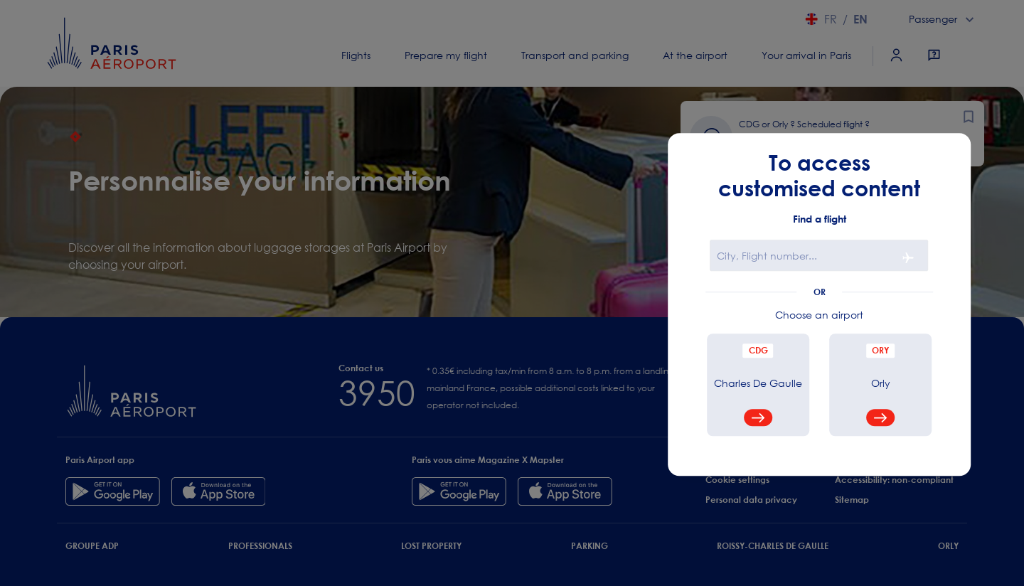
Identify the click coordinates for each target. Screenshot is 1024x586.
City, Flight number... (767, 256)
